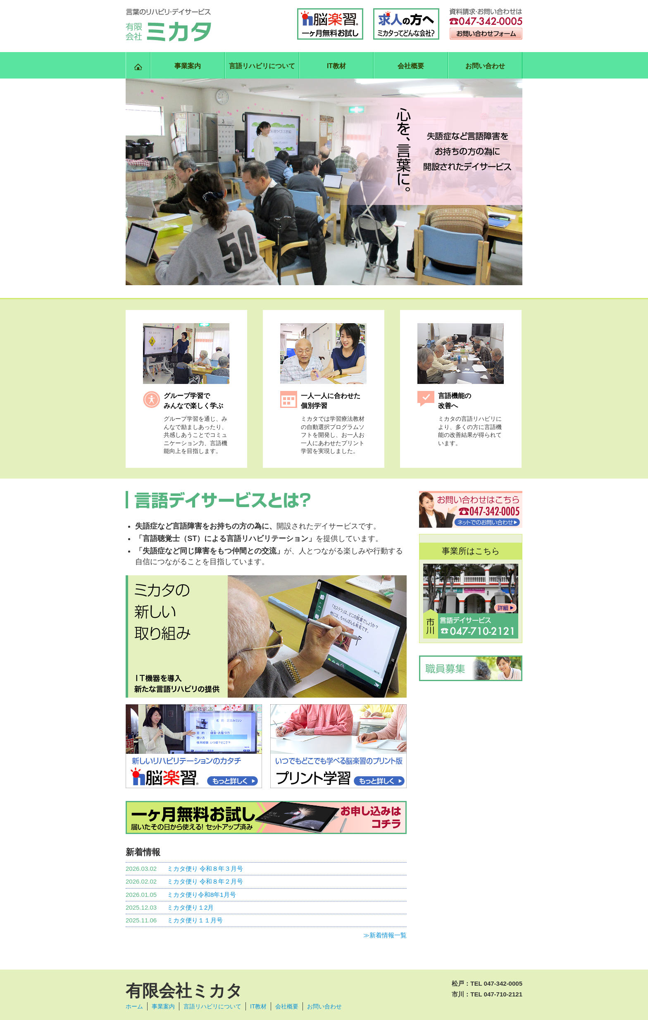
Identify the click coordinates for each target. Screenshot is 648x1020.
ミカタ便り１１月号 (195, 920)
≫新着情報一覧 (385, 935)
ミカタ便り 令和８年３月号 (205, 868)
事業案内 (187, 65)
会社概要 (411, 65)
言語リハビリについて (262, 65)
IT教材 (336, 65)
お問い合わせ (485, 65)
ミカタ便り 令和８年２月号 (205, 881)
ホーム (134, 1006)
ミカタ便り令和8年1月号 (201, 894)
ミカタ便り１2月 (190, 907)
